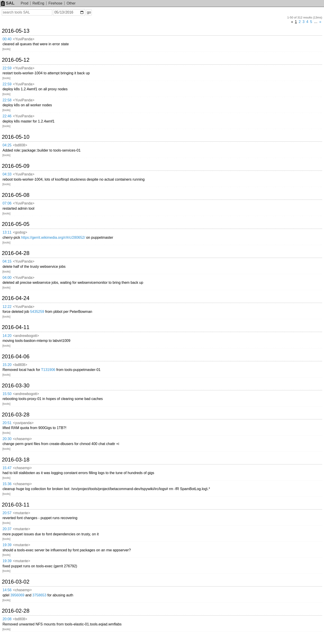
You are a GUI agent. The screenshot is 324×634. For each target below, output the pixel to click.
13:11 (6, 232)
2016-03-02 (15, 582)
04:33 (6, 174)
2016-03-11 (15, 505)
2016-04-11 (15, 327)
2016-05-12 (15, 60)
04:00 (6, 278)
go (89, 12)
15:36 (6, 484)
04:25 (6, 145)
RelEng (38, 3)
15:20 (6, 365)
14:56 (6, 590)
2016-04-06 (15, 356)
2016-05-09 (15, 166)
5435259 (37, 312)
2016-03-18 (15, 459)
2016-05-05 (15, 224)
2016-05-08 (15, 195)
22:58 (6, 100)
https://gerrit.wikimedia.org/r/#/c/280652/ (53, 237)
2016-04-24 (15, 298)
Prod (24, 3)
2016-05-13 (15, 31)
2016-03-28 (15, 414)
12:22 (6, 307)
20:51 (6, 423)
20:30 (6, 439)
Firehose (55, 3)
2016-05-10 (15, 137)
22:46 (6, 116)
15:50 (6, 394)
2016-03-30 (15, 385)
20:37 (6, 529)
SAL (7, 3)
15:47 (6, 468)
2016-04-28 (15, 253)
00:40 (6, 39)
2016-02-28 (15, 611)
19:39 (6, 545)
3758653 (39, 595)
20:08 (6, 619)
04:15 (6, 261)
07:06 (6, 203)
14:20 (6, 336)
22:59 (6, 68)
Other (71, 3)
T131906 (48, 370)
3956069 (17, 595)
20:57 (6, 513)
